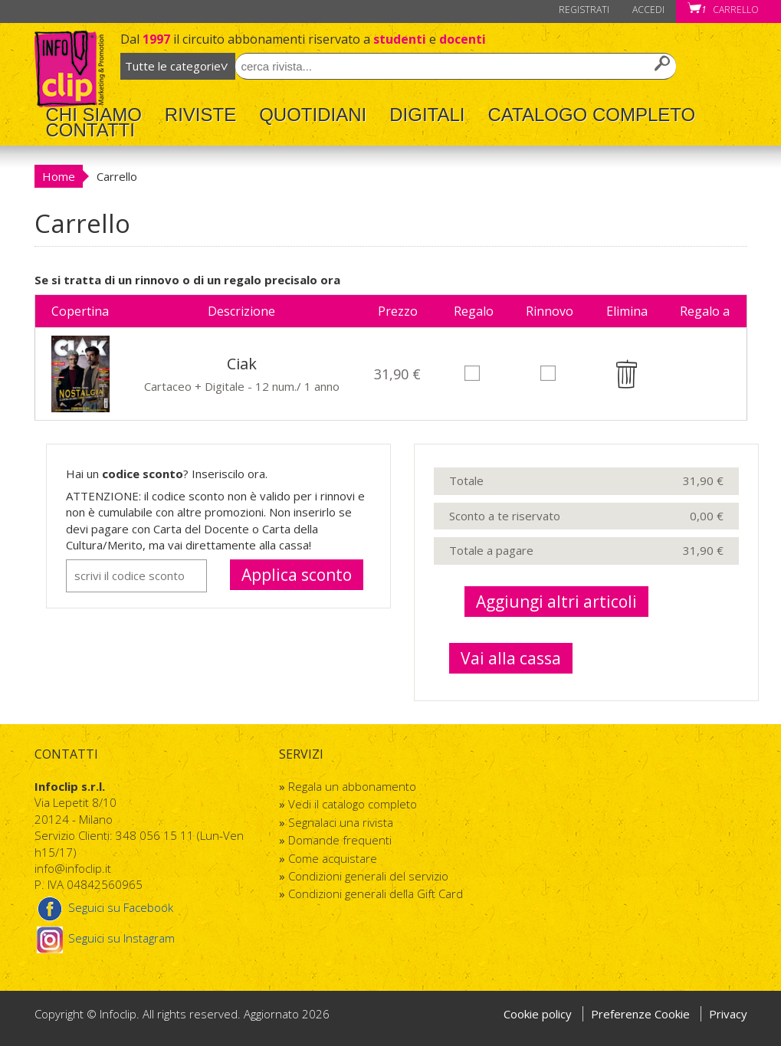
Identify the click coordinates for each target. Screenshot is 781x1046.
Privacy (728, 1013)
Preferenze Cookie (642, 1013)
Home (58, 176)
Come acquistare (332, 858)
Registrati (584, 9)
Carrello (723, 9)
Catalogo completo (591, 115)
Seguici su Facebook (103, 907)
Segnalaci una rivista (340, 822)
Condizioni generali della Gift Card (375, 893)
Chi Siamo (94, 115)
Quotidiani (312, 115)
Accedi (648, 9)
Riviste (200, 115)
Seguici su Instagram (104, 938)
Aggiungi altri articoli (556, 601)
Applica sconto (296, 574)
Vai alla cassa (511, 658)
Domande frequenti (340, 840)
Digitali (426, 115)
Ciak (242, 363)
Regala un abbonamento (352, 786)
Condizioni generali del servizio (368, 876)
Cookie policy (538, 1013)
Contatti (90, 130)
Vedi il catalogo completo (352, 804)
